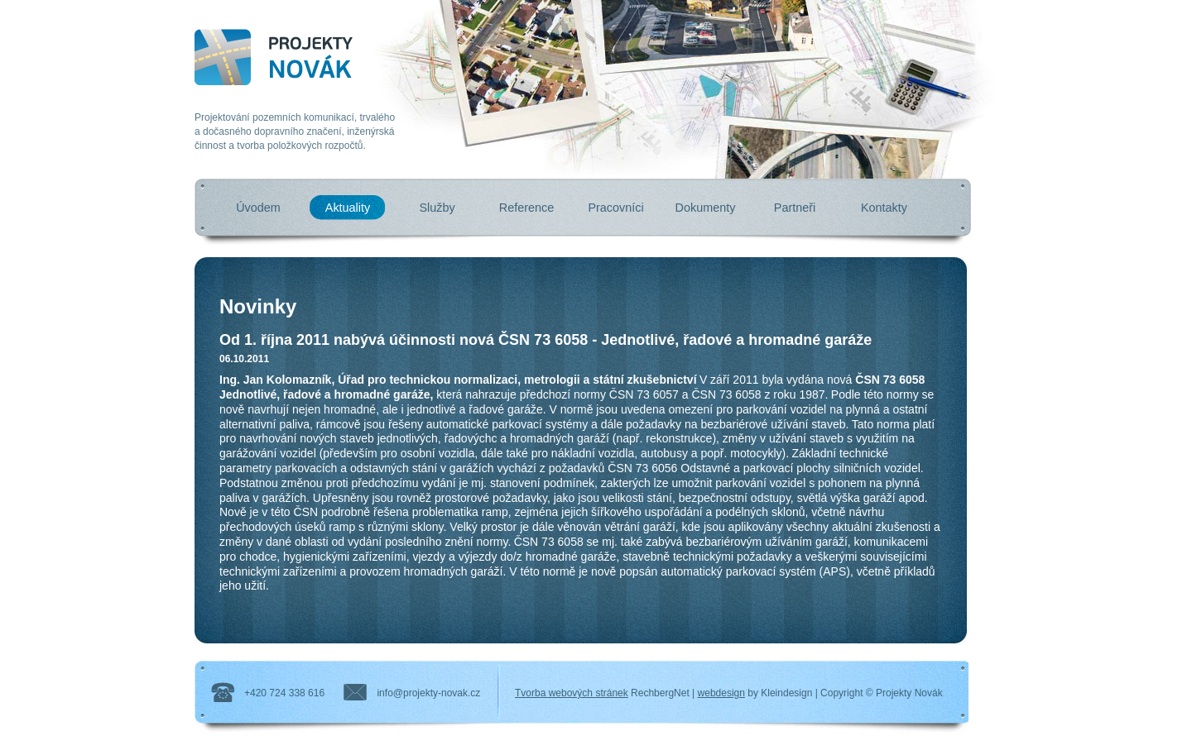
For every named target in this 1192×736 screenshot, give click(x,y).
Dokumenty (705, 207)
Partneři (794, 207)
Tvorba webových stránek (571, 693)
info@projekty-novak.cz (428, 693)
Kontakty (884, 207)
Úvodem (258, 207)
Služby (436, 207)
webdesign (721, 693)
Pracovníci (615, 207)
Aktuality (347, 207)
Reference (526, 207)
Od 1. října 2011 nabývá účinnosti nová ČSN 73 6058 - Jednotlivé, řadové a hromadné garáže (545, 340)
